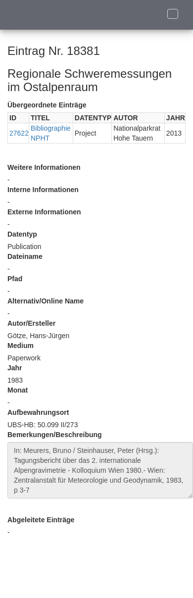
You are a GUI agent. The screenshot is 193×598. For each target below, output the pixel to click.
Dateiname (25, 256)
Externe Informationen (44, 212)
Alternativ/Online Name (45, 301)
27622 (19, 133)
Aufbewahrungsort (38, 412)
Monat (17, 390)
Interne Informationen (43, 190)
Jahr (14, 368)
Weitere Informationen (44, 167)
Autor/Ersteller (31, 323)
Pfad (14, 279)
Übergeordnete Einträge (46, 105)
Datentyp (22, 234)
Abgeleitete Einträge (40, 520)
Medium (20, 345)
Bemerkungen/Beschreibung (54, 435)
